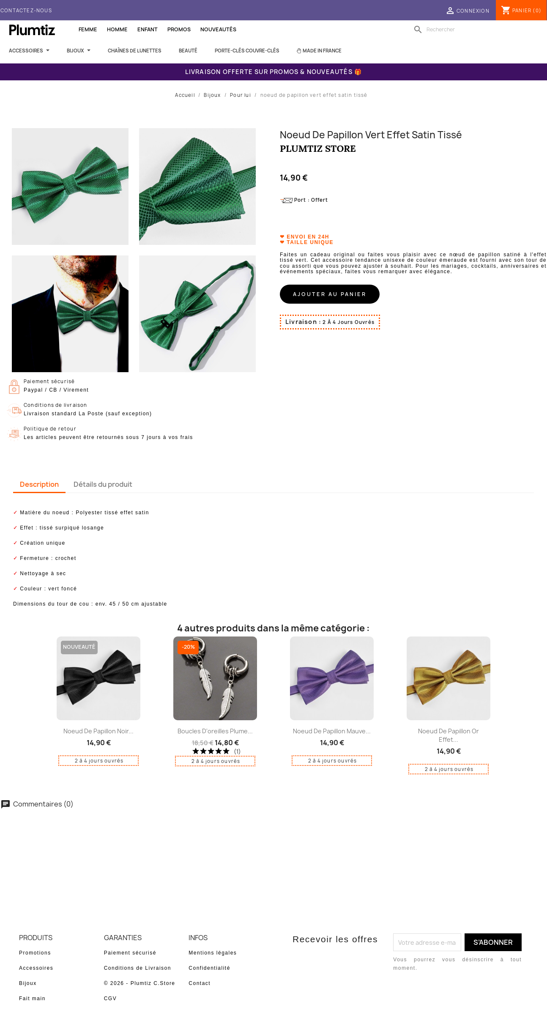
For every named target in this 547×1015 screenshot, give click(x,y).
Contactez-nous (26, 10)
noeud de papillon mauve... (332, 731)
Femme (88, 29)
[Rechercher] (465, 29)
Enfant (147, 29)
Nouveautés (218, 29)
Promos (179, 29)
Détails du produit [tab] (103, 484)
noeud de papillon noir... (98, 731)
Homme (117, 29)
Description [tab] (39, 484)
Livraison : (303, 321)
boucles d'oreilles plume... (215, 731)
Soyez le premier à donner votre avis (274, 836)
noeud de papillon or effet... (448, 735)
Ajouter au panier (329, 294)
